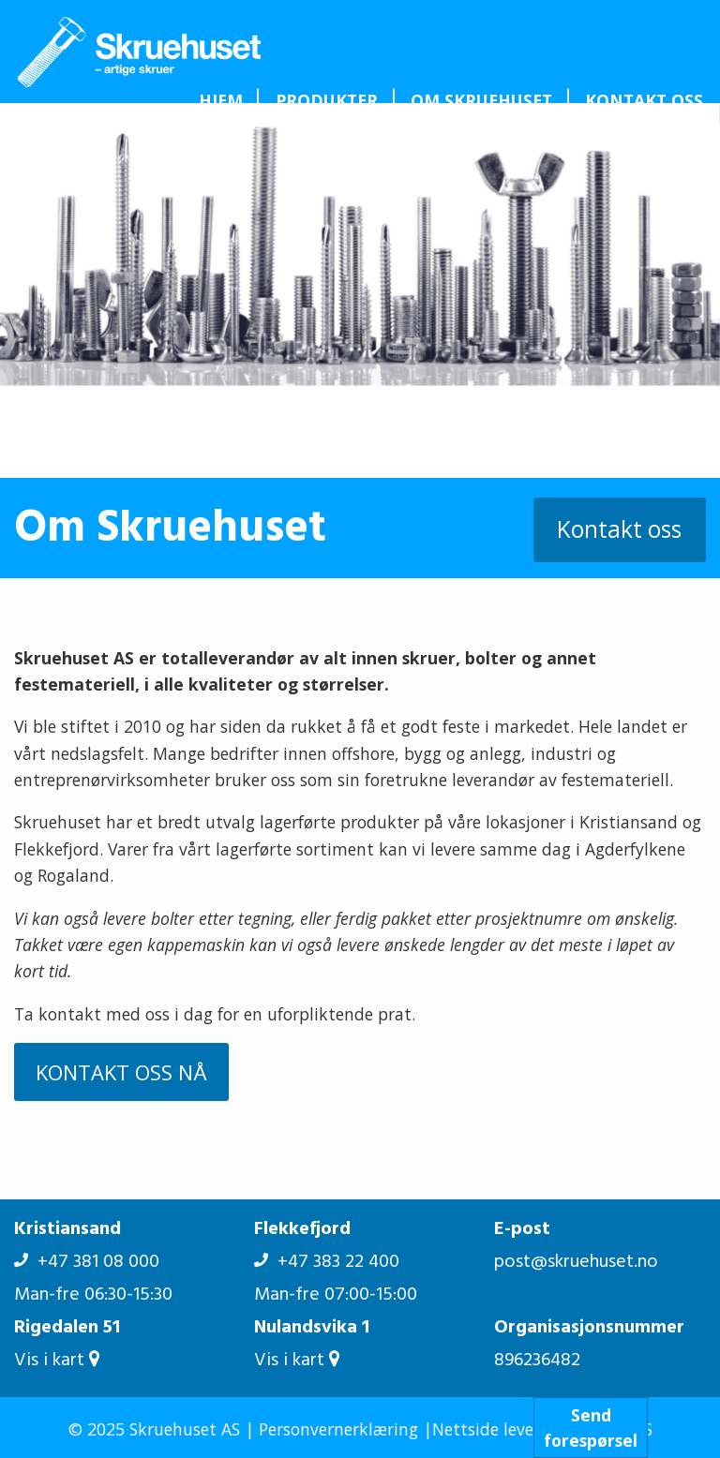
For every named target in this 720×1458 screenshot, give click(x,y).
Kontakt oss (644, 100)
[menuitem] (220, 100)
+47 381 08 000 (86, 1262)
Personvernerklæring (338, 1429)
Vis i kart (56, 1361)
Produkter (327, 100)
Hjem (221, 100)
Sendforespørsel (591, 1427)
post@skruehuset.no (576, 1262)
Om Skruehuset (481, 100)
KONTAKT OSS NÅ (121, 1072)
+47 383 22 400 (326, 1262)
